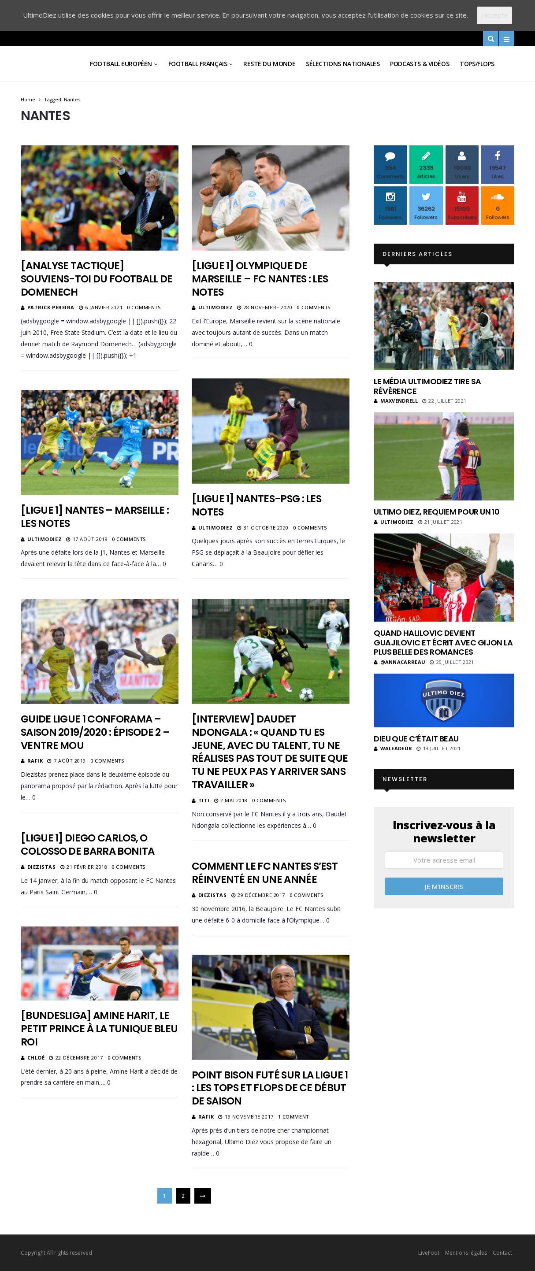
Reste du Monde (269, 63)
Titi (204, 800)
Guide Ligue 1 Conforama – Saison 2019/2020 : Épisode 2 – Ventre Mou (95, 732)
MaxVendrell (396, 400)
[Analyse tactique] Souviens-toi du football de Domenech (96, 279)
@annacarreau (399, 662)
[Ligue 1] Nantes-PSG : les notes (256, 505)
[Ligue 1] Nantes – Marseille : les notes (95, 516)
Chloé (36, 1057)
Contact (502, 1252)
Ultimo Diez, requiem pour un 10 (436, 511)
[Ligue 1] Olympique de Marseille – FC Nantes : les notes (260, 279)
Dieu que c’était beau (416, 738)
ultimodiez (215, 307)
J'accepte (494, 15)
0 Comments (144, 307)
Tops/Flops (477, 63)
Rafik (35, 760)
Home (28, 99)
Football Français (197, 63)
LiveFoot (428, 1252)
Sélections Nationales (342, 63)
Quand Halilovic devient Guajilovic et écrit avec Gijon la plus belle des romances (443, 642)
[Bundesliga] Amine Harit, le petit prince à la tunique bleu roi (99, 1028)
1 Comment (293, 1116)
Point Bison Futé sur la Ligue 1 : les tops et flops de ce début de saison (270, 1088)
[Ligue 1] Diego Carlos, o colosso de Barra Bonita (87, 844)
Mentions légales (466, 1252)
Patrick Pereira (50, 307)
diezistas (41, 866)
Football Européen (121, 63)
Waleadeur (393, 748)
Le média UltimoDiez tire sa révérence (427, 386)
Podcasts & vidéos (419, 63)
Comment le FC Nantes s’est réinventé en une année (265, 872)
